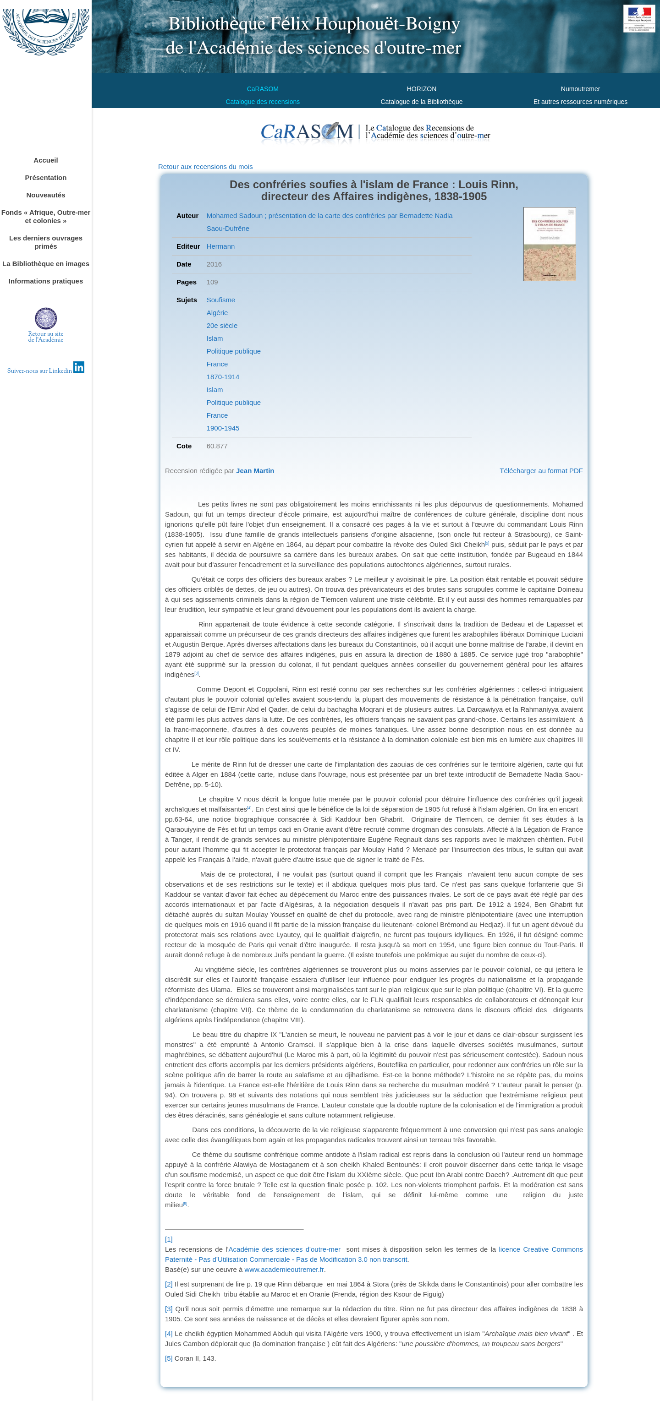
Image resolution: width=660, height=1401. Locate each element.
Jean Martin (255, 470)
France (217, 364)
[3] (169, 1309)
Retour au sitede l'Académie (46, 337)
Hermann (221, 246)
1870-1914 (223, 377)
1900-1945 (223, 428)
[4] (169, 1333)
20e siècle (222, 325)
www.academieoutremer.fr (284, 1269)
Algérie (217, 312)
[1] (169, 1239)
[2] (169, 1284)
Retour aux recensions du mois (205, 166)
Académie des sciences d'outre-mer (285, 1249)
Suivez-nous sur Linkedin (46, 371)
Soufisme (221, 300)
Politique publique (234, 351)
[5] (169, 1358)
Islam (215, 338)
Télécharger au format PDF (541, 470)
